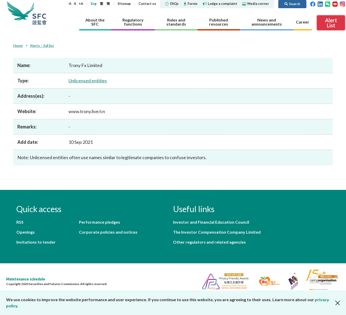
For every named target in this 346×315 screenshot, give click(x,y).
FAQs (172, 4)
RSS (20, 222)
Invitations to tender (36, 242)
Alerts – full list (42, 45)
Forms (191, 4)
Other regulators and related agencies (209, 242)
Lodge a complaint (220, 4)
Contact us (147, 4)
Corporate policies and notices (108, 232)
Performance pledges (99, 222)
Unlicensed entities (87, 80)
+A (81, 4)
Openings (25, 232)
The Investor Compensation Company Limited (217, 232)
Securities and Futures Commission (39, 12)
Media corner (255, 4)
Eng (94, 4)
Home (18, 45)
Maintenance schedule (25, 279)
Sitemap (124, 4)
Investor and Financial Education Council (211, 222)
